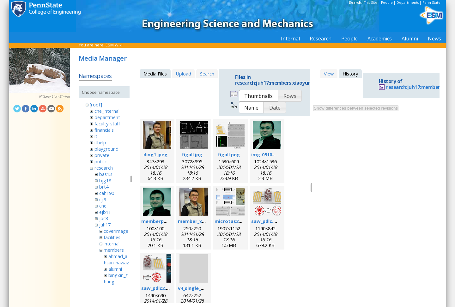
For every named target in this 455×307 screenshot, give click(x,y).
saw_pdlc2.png (158, 288)
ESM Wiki (114, 45)
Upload (183, 73)
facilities (112, 237)
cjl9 (102, 199)
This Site (370, 2)
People (387, 2)
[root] (96, 104)
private (101, 155)
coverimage (116, 231)
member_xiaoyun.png (203, 221)
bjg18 (105, 180)
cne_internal (106, 111)
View (329, 73)
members (114, 250)
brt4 (103, 187)
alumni (115, 269)
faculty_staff (107, 123)
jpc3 (103, 218)
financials (104, 130)
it (95, 136)
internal (111, 243)
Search (207, 73)
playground (106, 149)
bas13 (105, 174)
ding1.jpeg (155, 154)
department (107, 117)
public (100, 161)
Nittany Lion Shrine (54, 96)
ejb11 (105, 212)
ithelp (100, 142)
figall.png (229, 154)
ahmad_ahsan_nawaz (116, 259)
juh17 (105, 224)
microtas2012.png (235, 221)
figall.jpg (192, 154)
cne (102, 205)
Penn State (431, 2)
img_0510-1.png (269, 154)
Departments (408, 2)
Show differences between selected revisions (356, 108)
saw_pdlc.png (266, 221)
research (103, 168)
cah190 (106, 193)
